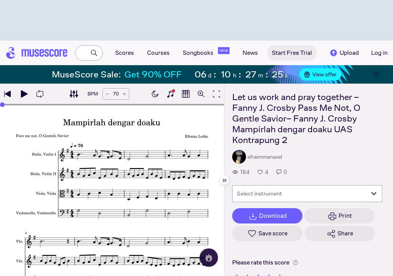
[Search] (94, 53)
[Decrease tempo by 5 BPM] (107, 94)
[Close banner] (376, 74)
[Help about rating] (295, 262)
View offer (320, 74)
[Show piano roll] (185, 94)
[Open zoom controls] (201, 94)
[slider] (2, 104)
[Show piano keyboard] (170, 94)
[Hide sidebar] (224, 180)
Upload (344, 53)
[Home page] (37, 53)
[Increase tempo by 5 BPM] (124, 94)
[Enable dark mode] (155, 94)
